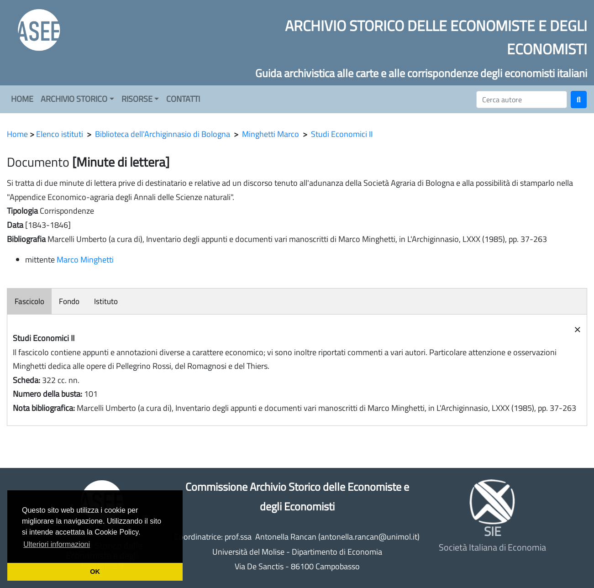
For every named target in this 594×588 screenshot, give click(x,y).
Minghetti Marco (270, 134)
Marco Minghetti (85, 259)
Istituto (106, 301)
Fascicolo (29, 301)
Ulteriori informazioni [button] (56, 544)
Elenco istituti (59, 134)
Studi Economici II (342, 134)
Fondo (69, 301)
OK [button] (95, 571)
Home (17, 134)
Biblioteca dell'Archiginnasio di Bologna (162, 134)
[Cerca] (521, 99)
